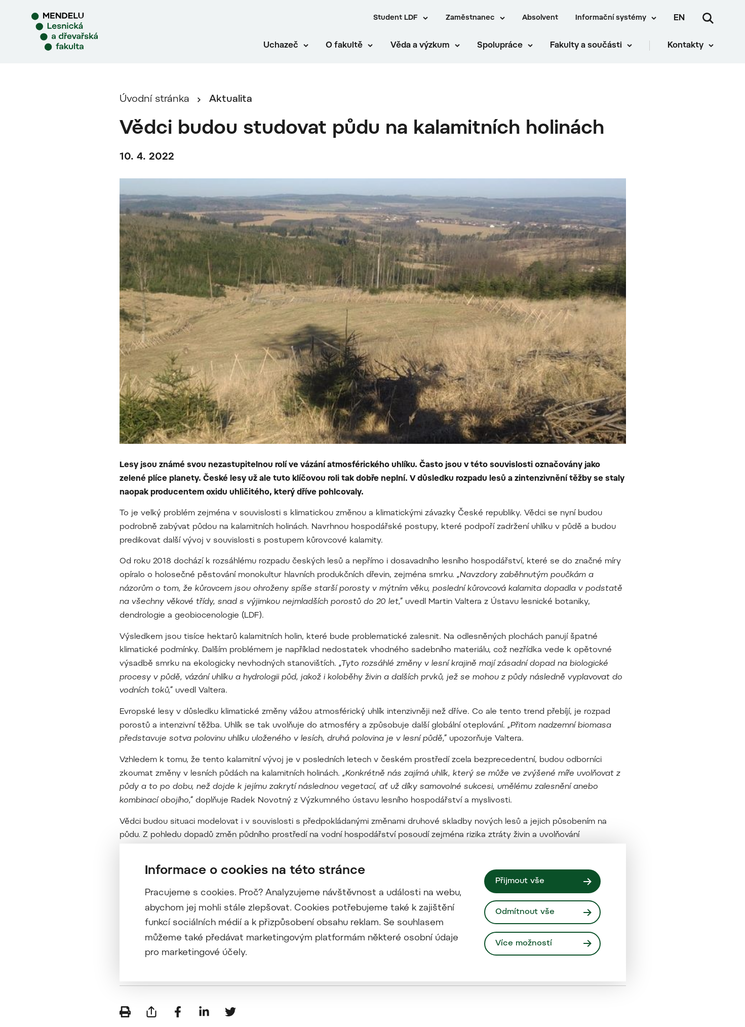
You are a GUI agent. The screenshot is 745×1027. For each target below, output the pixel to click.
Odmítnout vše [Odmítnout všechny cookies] (525, 912)
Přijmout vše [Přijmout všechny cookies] (519, 881)
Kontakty (685, 46)
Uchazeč (280, 46)
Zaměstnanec (470, 18)
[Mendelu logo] (91, 32)
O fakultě (344, 46)
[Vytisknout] (125, 1011)
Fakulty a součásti (586, 46)
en (679, 18)
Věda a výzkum (420, 46)
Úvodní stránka (154, 99)
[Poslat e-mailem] (151, 1011)
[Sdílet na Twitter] (230, 1011)
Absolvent (540, 18)
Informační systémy (610, 18)
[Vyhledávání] (708, 18)
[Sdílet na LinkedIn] (204, 1011)
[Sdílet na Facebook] (177, 1011)
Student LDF (395, 18)
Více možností (523, 943)
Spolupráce (500, 46)
